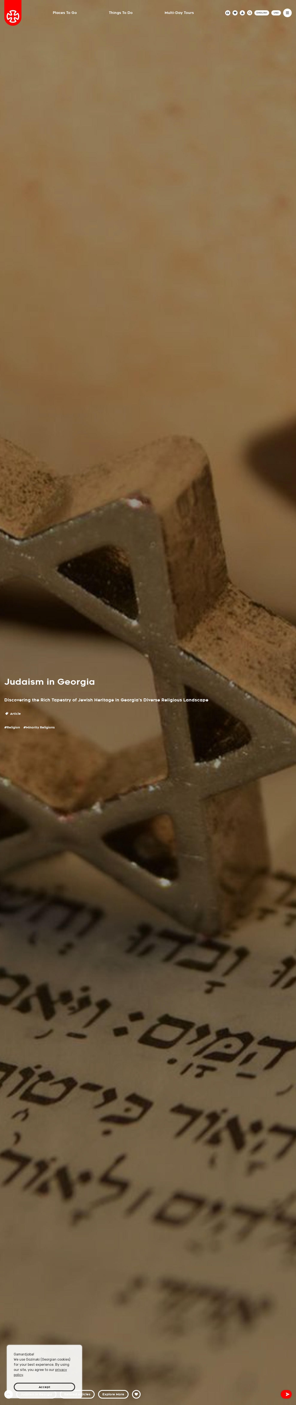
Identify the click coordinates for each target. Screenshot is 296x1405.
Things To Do (121, 13)
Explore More (113, 1394)
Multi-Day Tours (179, 13)
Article (13, 714)
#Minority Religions (39, 727)
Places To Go (65, 13)
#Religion (12, 727)
